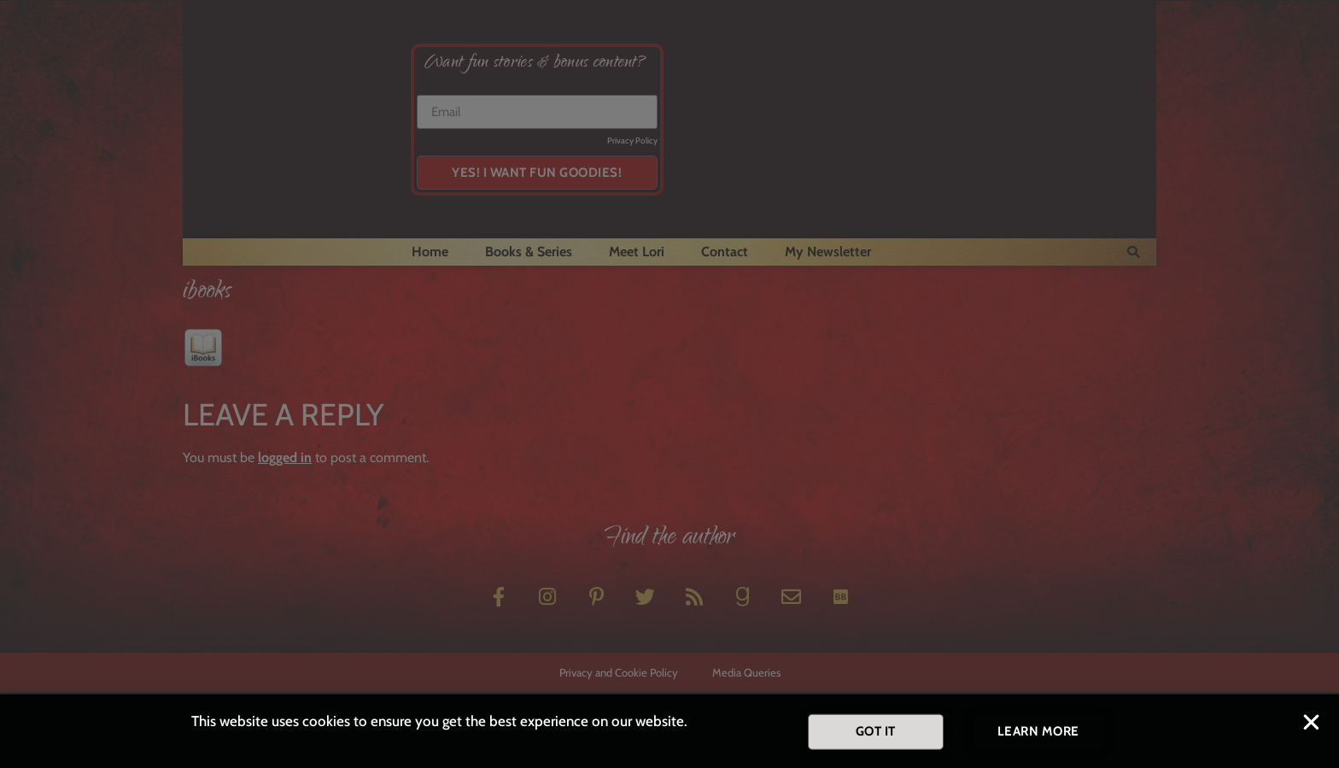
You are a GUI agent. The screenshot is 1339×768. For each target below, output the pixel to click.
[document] (669, 384)
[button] (1311, 726)
